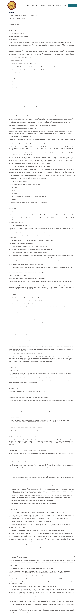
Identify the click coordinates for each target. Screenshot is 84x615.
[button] (72, 5)
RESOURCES (51, 5)
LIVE (65, 5)
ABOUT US (58, 5)
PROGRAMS (42, 5)
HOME (28, 5)
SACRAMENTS (34, 5)
